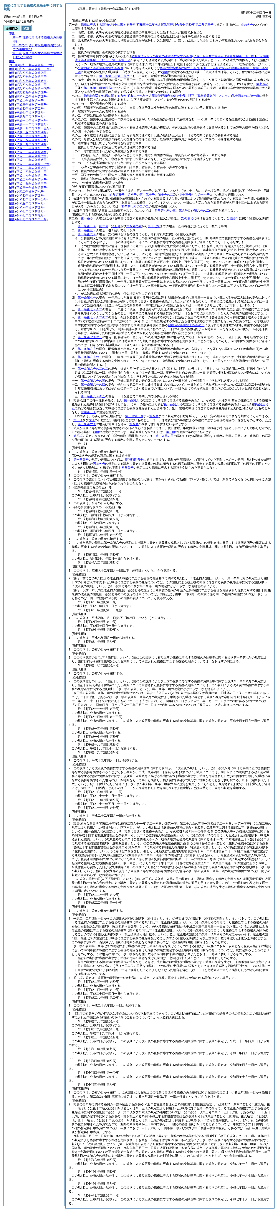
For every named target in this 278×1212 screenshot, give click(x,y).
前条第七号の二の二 (135, 206)
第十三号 (185, 194)
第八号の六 (134, 226)
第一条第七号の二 (90, 309)
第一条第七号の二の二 (93, 317)
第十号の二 (165, 194)
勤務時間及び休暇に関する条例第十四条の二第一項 (171, 95)
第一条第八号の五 (93, 396)
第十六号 (203, 194)
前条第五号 (116, 194)
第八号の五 (135, 194)
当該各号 (233, 218)
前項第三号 (88, 412)
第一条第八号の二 (90, 357)
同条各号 (99, 463)
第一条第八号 (87, 349)
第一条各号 (88, 218)
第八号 (183, 210)
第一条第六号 (87, 234)
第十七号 (154, 226)
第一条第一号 (87, 226)
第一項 (78, 420)
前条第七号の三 (165, 210)
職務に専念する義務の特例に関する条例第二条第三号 (147, 24)
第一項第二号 (134, 416)
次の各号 (247, 24)
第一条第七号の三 (90, 337)
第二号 (103, 226)
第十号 (150, 194)
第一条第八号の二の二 (93, 368)
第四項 (78, 436)
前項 (92, 420)
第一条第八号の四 (93, 384)
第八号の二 (201, 210)
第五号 (115, 226)
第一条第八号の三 (93, 380)
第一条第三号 (87, 230)
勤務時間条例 (134, 459)
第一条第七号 (87, 297)
